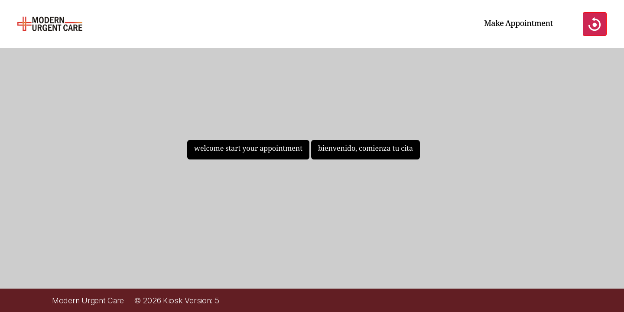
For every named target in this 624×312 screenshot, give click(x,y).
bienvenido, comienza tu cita (365, 148)
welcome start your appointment (248, 148)
